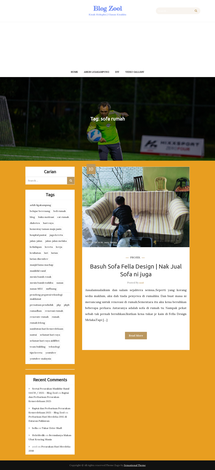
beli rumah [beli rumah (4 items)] (59, 211)
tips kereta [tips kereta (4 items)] (36, 352)
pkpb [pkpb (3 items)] (67, 304)
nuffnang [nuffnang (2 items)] (51, 288)
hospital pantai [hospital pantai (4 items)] (38, 234)
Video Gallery (134, 71)
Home (74, 71)
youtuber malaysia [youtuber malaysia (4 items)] (40, 358)
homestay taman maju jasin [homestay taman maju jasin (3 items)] (45, 228)
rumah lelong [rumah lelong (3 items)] (37, 322)
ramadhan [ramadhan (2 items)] (36, 310)
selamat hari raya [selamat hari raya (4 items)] (50, 334)
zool (141, 282)
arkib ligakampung (96, 71)
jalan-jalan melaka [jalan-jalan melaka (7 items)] (56, 240)
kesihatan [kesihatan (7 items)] (35, 252)
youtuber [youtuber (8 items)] (51, 352)
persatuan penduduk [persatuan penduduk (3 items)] (41, 304)
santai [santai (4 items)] (33, 334)
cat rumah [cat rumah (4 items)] (63, 217)
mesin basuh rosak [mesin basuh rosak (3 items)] (40, 276)
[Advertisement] (107, 45)
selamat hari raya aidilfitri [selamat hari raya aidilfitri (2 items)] (44, 340)
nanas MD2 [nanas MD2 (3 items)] (36, 288)
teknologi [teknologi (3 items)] (54, 346)
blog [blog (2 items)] (32, 217)
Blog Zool (107, 8)
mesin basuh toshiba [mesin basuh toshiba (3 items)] (41, 282)
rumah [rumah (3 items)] (55, 316)
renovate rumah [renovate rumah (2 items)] (39, 316)
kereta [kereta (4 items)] (49, 246)
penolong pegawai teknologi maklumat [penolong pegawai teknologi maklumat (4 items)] (46, 296)
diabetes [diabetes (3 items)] (35, 222)
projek (135, 257)
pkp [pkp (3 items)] (59, 304)
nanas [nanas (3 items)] (59, 282)
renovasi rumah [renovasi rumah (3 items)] (54, 310)
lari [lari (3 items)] (46, 252)
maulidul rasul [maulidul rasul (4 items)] (38, 270)
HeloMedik (38, 435)
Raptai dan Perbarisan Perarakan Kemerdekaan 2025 (49, 397)
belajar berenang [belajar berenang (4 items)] (40, 211)
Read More (136, 335)
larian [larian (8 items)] (54, 252)
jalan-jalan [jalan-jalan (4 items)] (36, 240)
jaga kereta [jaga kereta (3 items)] (56, 234)
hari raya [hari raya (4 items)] (48, 222)
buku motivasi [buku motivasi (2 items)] (46, 217)
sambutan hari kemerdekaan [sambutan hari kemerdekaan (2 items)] (46, 328)
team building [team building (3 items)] (38, 346)
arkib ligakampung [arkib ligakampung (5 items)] (40, 205)
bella (35, 428)
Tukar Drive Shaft (52, 428)
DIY (117, 71)
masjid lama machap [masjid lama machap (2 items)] (41, 264)
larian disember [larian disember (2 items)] (39, 258)
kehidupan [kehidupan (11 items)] (36, 246)
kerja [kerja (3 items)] (59, 246)
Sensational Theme (135, 465)
